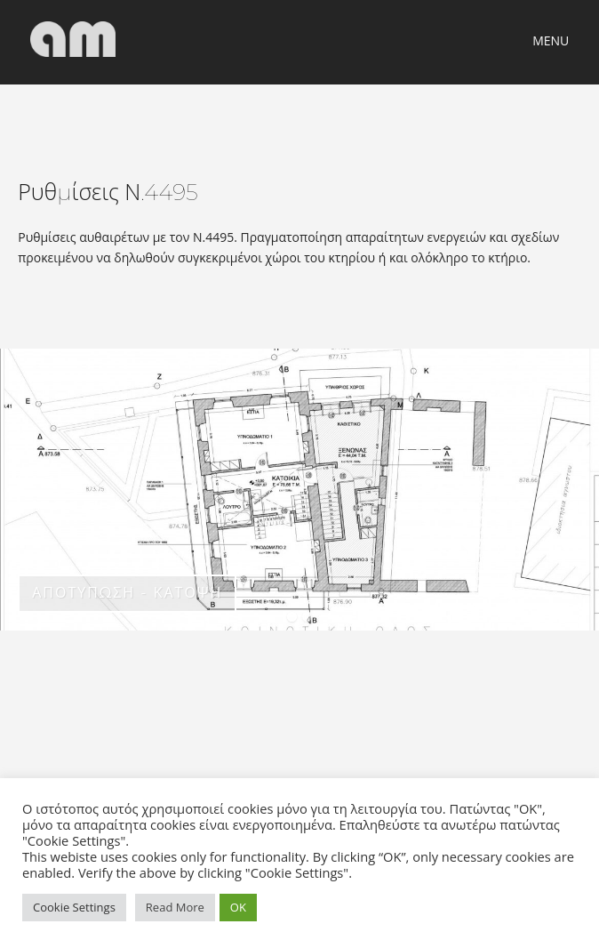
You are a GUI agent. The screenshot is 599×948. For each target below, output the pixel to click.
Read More (175, 907)
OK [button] (238, 907)
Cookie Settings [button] (74, 907)
